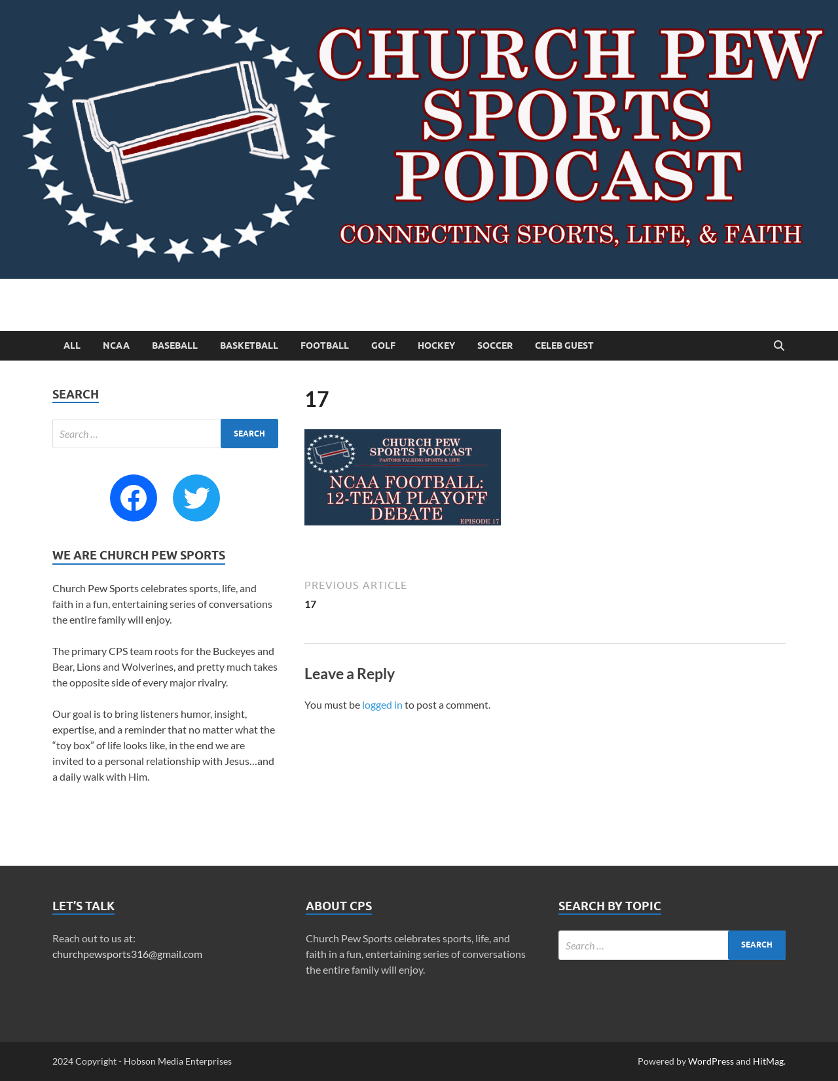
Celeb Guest (564, 345)
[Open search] (779, 346)
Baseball (175, 345)
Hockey (436, 345)
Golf (383, 345)
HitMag (768, 1061)
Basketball (249, 345)
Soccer (495, 345)
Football (325, 345)
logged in (382, 704)
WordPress (711, 1061)
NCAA (116, 345)
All (72, 345)
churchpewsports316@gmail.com (127, 954)
